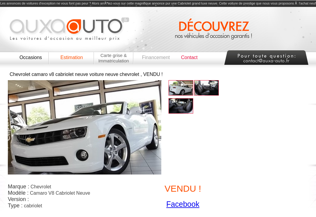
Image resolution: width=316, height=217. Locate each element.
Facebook (183, 204)
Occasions (31, 57)
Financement (156, 57)
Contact (189, 57)
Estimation (71, 57)
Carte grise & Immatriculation (113, 58)
